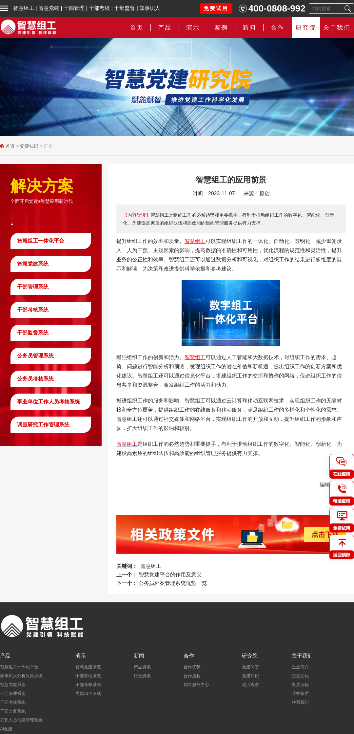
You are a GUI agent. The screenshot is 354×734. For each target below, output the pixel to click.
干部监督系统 (33, 332)
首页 (137, 27)
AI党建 (6, 728)
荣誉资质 (300, 693)
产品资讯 (142, 666)
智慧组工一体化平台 (40, 241)
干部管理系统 (33, 287)
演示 (193, 27)
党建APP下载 (88, 693)
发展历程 (300, 684)
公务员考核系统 (35, 378)
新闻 (249, 27)
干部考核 (99, 8)
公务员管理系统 (35, 355)
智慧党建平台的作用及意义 (170, 574)
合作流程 (192, 675)
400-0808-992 (276, 8)
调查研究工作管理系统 (43, 424)
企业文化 (300, 675)
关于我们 (337, 27)
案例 (221, 27)
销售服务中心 (196, 684)
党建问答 (250, 666)
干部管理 (74, 8)
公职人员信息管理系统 (21, 720)
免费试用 (216, 8)
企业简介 (300, 666)
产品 (165, 27)
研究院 (306, 27)
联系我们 (300, 702)
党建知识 (29, 146)
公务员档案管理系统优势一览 (173, 583)
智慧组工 (23, 8)
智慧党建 (48, 8)
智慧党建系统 (33, 264)
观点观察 (250, 684)
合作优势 (192, 666)
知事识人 (149, 8)
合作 (278, 27)
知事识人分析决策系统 (21, 675)
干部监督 (124, 8)
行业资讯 (142, 675)
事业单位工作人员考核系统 (48, 401)
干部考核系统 (33, 310)
